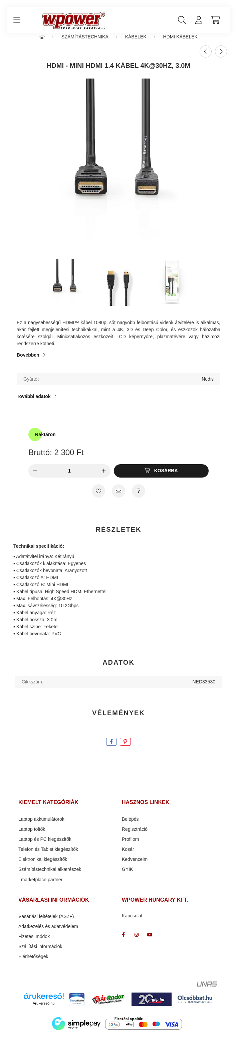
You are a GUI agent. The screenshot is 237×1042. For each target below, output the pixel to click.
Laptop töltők (31, 835)
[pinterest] (125, 748)
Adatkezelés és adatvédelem (48, 933)
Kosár (128, 856)
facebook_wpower (123, 941)
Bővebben (28, 361)
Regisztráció (135, 835)
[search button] (182, 20)
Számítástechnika (84, 43)
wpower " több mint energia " (136, 941)
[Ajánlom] (118, 497)
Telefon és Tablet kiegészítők (48, 856)
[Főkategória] (42, 43)
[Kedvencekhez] (98, 497)
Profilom (130, 846)
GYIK (127, 876)
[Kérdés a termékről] (138, 497)
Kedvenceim (135, 866)
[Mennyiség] (69, 477)
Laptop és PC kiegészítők (44, 846)
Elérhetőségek (33, 963)
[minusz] (35, 478)
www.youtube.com (150, 941)
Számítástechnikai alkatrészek (49, 876)
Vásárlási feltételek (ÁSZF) (46, 923)
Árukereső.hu (43, 1010)
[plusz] (104, 478)
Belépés (130, 825)
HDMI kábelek (180, 43)
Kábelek (136, 43)
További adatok (34, 403)
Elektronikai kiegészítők (42, 866)
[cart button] (215, 20)
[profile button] (198, 20)
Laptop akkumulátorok (41, 825)
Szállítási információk (40, 953)
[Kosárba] (161, 477)
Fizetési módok (34, 943)
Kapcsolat (132, 922)
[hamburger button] (16, 20)
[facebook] (111, 748)
